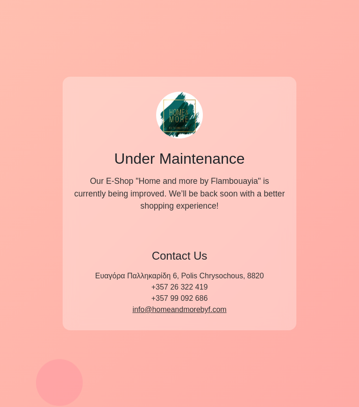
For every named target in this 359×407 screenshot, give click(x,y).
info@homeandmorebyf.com (179, 309)
